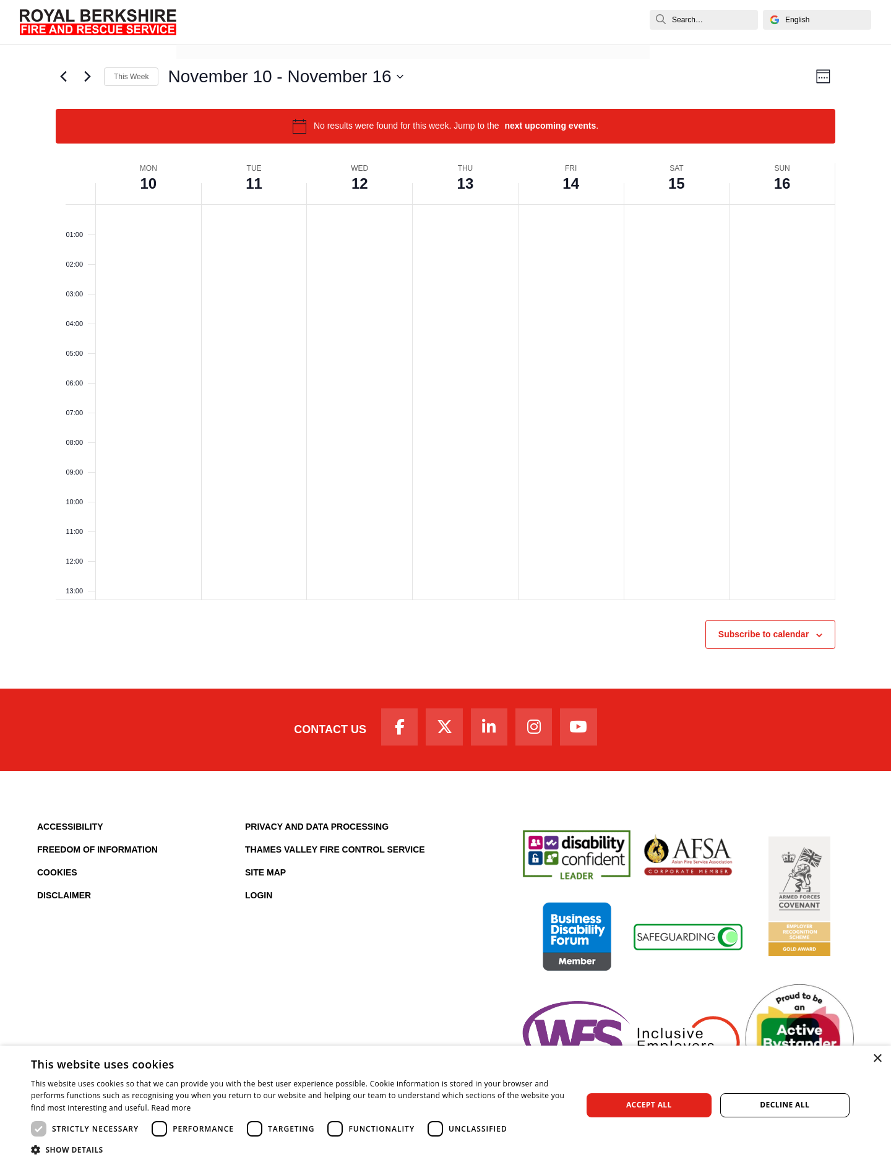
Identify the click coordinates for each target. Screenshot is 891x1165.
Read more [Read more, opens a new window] (171, 1108)
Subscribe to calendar (763, 634)
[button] (298, 1149)
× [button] (877, 1059)
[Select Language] (817, 20)
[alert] (445, 126)
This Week (131, 76)
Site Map (265, 875)
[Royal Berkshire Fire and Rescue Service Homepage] (98, 22)
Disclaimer (64, 898)
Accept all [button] (649, 1104)
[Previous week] (63, 76)
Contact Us (323, 730)
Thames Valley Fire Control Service (335, 852)
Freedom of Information (97, 852)
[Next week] (87, 76)
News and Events (225, 35)
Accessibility (70, 829)
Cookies (57, 875)
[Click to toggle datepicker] (285, 76)
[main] (445, 367)
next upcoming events (550, 126)
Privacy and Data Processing (317, 829)
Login (258, 898)
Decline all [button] (784, 1104)
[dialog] (445, 1105)
